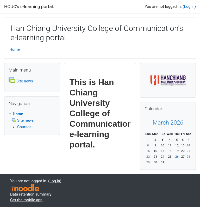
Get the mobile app (26, 200)
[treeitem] (32, 114)
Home (14, 49)
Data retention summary (31, 194)
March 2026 (168, 122)
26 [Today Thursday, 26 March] (177, 156)
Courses (24, 127)
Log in (189, 6)
